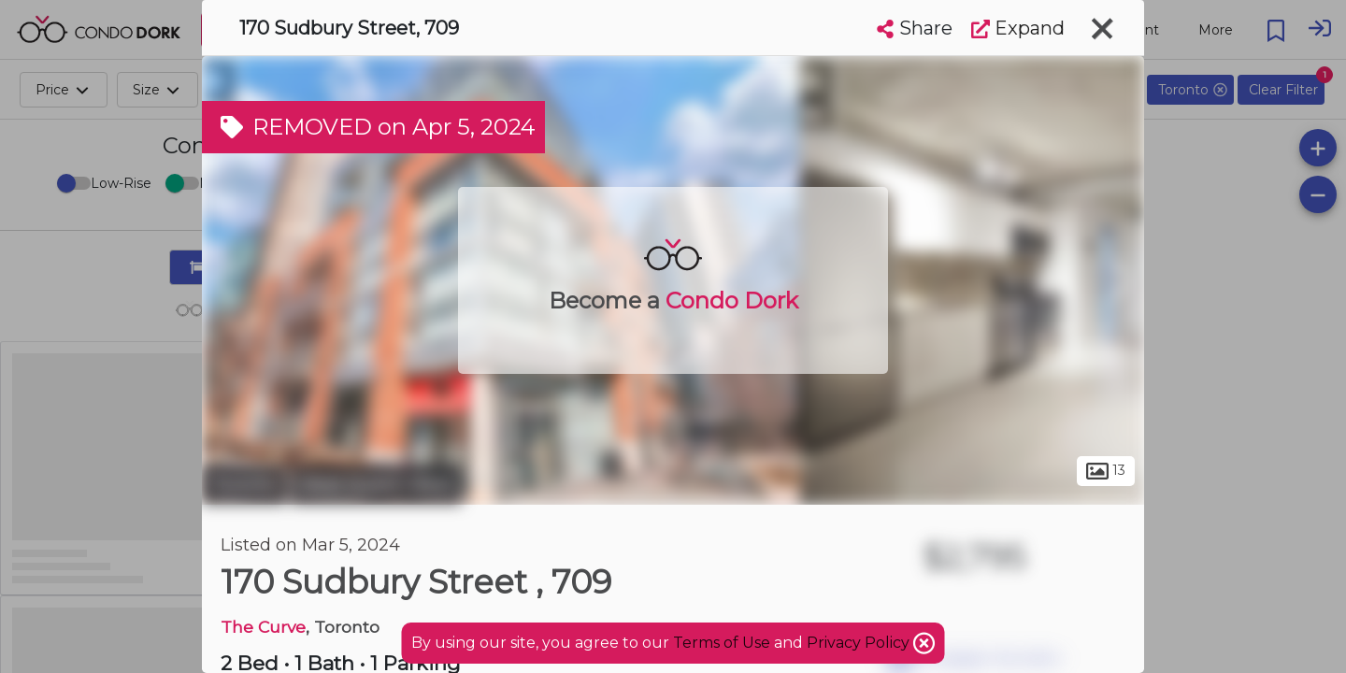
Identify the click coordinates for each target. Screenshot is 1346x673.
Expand (1018, 28)
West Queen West (376, 484)
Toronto (244, 484)
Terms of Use (721, 643)
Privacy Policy (860, 643)
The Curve (263, 627)
